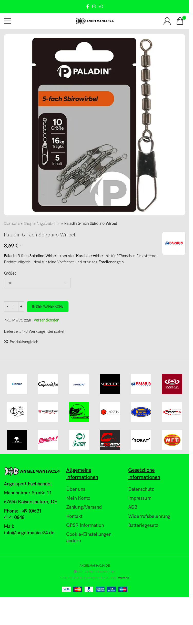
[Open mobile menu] (7, 21)
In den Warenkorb (47, 307)
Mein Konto (78, 498)
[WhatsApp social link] (101, 7)
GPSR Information (85, 525)
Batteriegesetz (143, 525)
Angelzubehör (48, 223)
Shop (28, 223)
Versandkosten (46, 320)
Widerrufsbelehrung (149, 516)
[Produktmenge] (14, 306)
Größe (9, 273)
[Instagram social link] (94, 7)
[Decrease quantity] (7, 306)
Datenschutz (141, 489)
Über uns (75, 489)
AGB (132, 507)
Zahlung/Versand (84, 507)
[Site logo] (94, 20)
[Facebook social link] (88, 7)
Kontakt (74, 516)
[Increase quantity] (21, 306)
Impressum (139, 498)
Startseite (12, 223)
